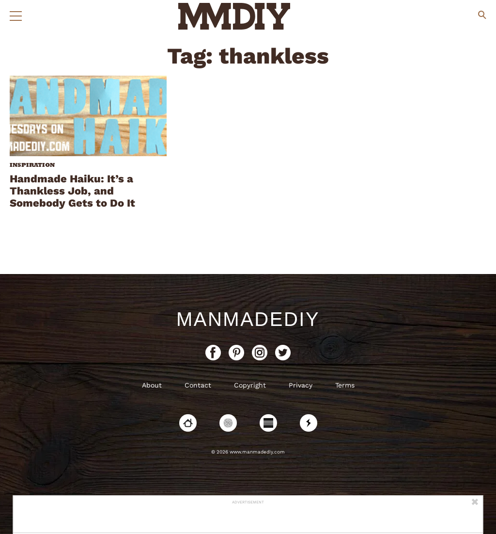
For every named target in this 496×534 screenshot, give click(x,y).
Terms (345, 385)
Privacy (300, 385)
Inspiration (32, 165)
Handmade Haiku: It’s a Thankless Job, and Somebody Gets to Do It (72, 191)
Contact (198, 385)
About (152, 385)
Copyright (250, 385)
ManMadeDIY (248, 319)
